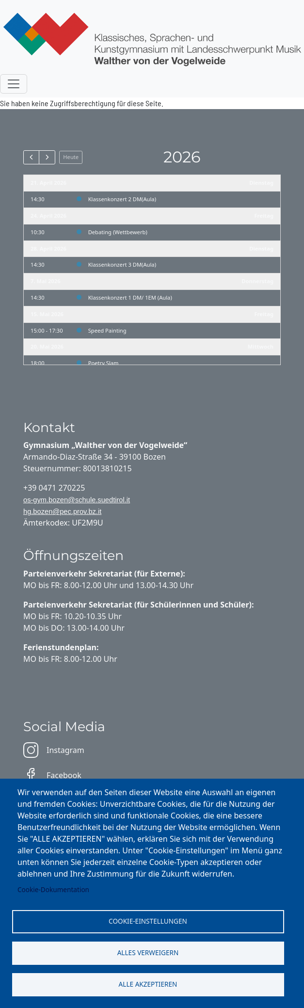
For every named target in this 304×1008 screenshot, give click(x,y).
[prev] (31, 157)
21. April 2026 (48, 182)
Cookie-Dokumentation (53, 889)
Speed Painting (107, 330)
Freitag (263, 215)
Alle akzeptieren (148, 984)
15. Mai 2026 (47, 314)
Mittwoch (260, 346)
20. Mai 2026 (47, 346)
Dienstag (261, 182)
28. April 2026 (48, 248)
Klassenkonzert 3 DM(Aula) (122, 264)
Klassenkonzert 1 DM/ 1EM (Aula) (130, 297)
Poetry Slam (103, 363)
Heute (71, 156)
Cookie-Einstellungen (148, 921)
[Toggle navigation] (13, 84)
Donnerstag (257, 281)
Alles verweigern (148, 952)
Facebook (52, 775)
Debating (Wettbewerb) (117, 232)
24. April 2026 (48, 215)
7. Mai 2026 (46, 281)
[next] (47, 157)
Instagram (53, 750)
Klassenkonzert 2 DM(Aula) (122, 199)
